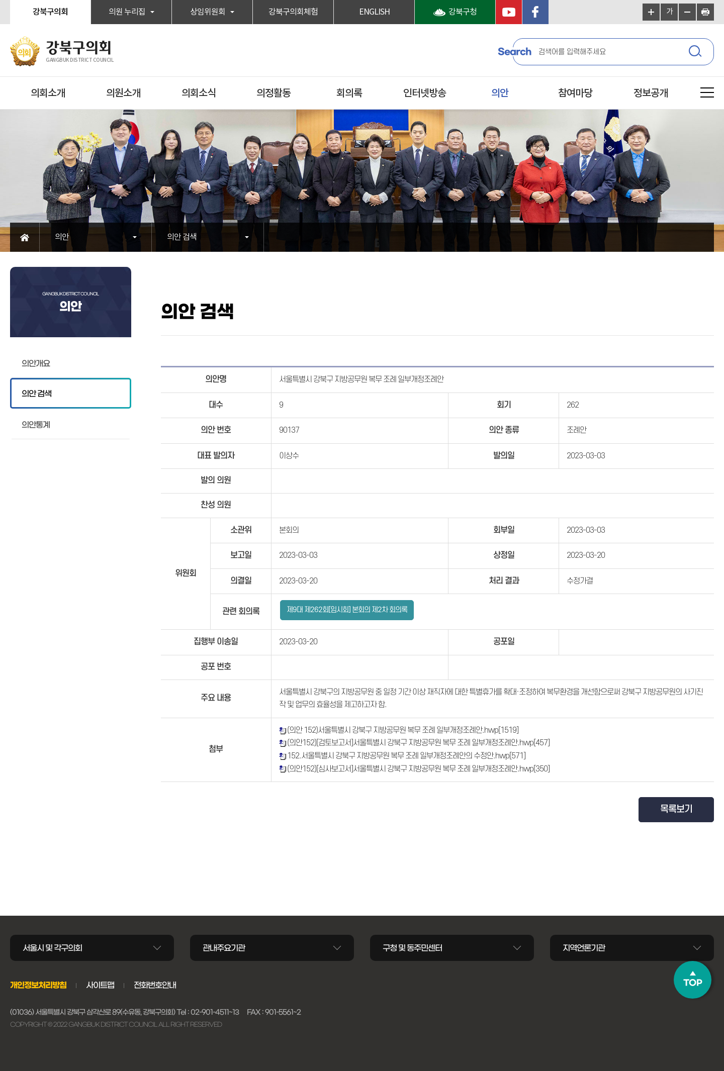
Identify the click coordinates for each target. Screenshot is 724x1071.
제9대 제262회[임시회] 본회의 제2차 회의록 (347, 610)
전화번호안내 (155, 985)
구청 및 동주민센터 (412, 948)
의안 (499, 93)
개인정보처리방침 (38, 985)
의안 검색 (182, 237)
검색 (696, 53)
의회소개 (48, 93)
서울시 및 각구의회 (52, 948)
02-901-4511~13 (215, 1012)
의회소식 (199, 93)
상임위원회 (207, 12)
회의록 (349, 93)
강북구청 (462, 12)
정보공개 (651, 93)
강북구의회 (50, 12)
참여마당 (575, 93)
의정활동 (273, 93)
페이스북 (535, 12)
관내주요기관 (224, 948)
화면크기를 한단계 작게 (687, 12)
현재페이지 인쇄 (705, 12)
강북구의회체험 (293, 12)
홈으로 (25, 237)
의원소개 (123, 93)
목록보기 (676, 809)
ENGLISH (374, 12)
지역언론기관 (584, 948)
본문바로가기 (0, 0)
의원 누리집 (127, 12)
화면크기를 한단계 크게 (651, 12)
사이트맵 (100, 985)
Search (514, 51)
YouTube (509, 12)
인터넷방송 (424, 93)
